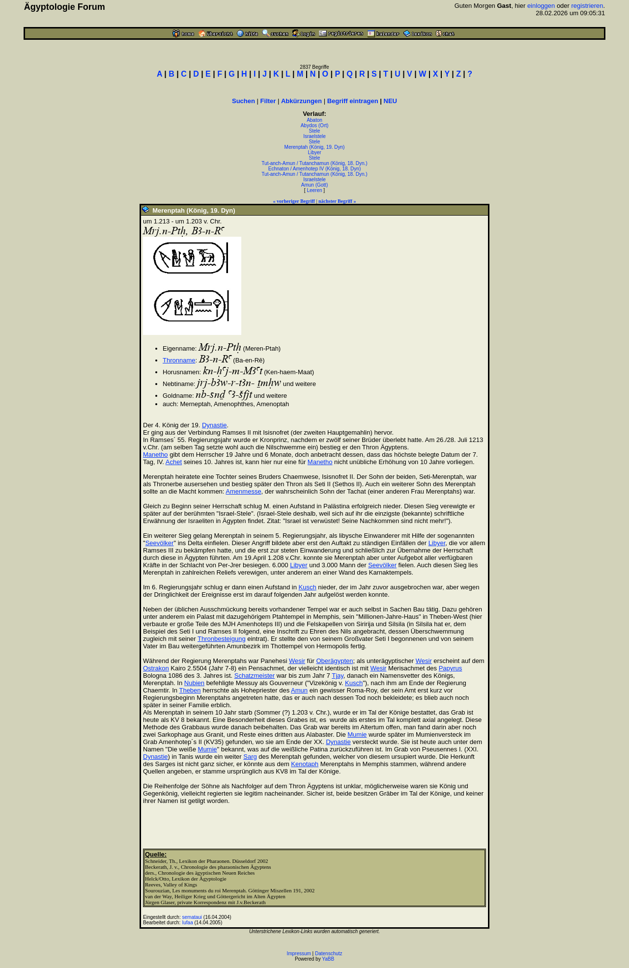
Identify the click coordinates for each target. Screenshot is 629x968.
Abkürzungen (301, 101)
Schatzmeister (254, 675)
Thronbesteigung (222, 638)
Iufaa (187, 922)
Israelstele (314, 136)
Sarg (250, 756)
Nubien (194, 683)
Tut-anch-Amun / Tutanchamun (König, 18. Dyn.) (314, 163)
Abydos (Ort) (315, 125)
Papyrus (450, 668)
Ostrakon (156, 668)
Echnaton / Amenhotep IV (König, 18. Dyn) (314, 168)
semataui (192, 917)
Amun (299, 690)
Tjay (337, 675)
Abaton (314, 120)
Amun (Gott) (314, 185)
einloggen (541, 5)
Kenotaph (304, 764)
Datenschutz (329, 953)
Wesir (297, 660)
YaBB (328, 959)
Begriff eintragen (352, 101)
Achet (174, 462)
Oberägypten (334, 660)
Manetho (155, 454)
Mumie (357, 734)
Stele (314, 131)
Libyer (314, 152)
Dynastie (214, 425)
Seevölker (159, 543)
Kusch (307, 587)
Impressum (298, 953)
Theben (189, 690)
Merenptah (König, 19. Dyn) (315, 147)
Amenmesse (243, 491)
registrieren (587, 5)
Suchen (243, 101)
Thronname (179, 360)
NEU (390, 101)
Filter (268, 101)
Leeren (314, 190)
